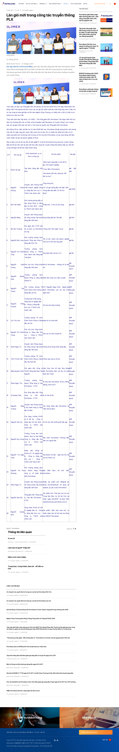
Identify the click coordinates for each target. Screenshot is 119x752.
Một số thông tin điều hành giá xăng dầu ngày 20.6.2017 (25, 664)
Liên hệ (85, 3)
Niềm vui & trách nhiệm (17, 557)
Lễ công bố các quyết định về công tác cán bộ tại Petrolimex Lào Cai (29, 601)
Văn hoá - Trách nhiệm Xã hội (17, 542)
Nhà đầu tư (43, 3)
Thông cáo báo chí (13, 659)
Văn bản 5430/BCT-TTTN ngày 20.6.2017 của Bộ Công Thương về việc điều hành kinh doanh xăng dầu (40, 673)
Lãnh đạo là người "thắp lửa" (19, 548)
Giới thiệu (21, 3)
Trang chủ (10, 10)
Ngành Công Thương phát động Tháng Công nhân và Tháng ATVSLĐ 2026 (31, 618)
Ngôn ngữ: (105, 739)
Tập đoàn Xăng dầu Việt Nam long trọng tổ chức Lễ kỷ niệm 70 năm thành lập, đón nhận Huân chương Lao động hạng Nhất (88, 32)
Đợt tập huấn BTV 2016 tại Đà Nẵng (19, 67)
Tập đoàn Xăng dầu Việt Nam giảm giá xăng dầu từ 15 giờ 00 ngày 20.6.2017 (31, 655)
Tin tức (65, 3)
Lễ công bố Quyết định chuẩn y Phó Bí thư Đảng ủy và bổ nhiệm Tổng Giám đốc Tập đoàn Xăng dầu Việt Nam (89, 61)
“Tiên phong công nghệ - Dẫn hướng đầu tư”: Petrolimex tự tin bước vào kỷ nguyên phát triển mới (38, 638)
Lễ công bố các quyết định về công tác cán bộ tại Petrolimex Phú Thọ (29, 592)
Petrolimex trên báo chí (15, 551)
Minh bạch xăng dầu (13, 667)
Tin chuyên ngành (27, 10)
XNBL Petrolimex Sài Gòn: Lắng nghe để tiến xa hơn (23, 690)
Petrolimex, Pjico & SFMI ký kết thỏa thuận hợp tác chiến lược (27, 646)
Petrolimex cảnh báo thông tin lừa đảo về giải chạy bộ (88, 90)
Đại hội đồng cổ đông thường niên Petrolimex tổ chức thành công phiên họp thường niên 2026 (37, 609)
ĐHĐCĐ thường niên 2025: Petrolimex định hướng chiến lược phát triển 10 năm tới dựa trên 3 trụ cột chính (88, 77)
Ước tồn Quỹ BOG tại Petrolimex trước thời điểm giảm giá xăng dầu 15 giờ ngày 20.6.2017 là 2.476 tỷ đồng (41, 682)
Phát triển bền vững (54, 3)
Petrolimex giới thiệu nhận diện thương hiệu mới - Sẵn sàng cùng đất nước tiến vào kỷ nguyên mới (88, 17)
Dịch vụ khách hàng (76, 3)
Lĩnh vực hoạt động (31, 3)
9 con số (11, 538)
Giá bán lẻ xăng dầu (99, 3)
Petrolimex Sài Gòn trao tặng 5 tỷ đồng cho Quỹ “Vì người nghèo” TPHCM (88, 46)
